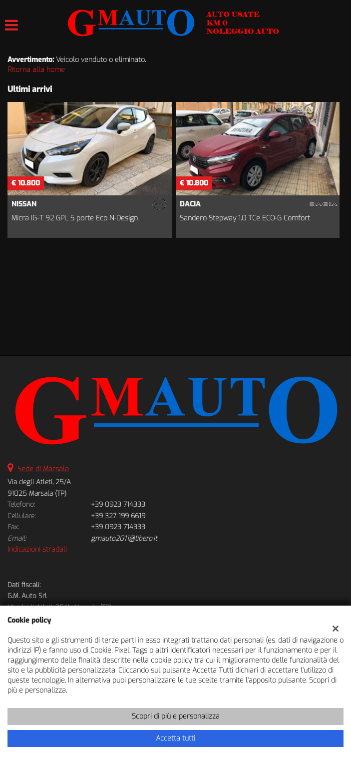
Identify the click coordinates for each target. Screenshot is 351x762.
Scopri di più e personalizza (176, 716)
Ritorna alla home (36, 69)
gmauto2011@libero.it (124, 538)
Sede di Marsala (43, 469)
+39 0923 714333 (118, 504)
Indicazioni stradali (37, 549)
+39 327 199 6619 (118, 516)
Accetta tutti (175, 738)
